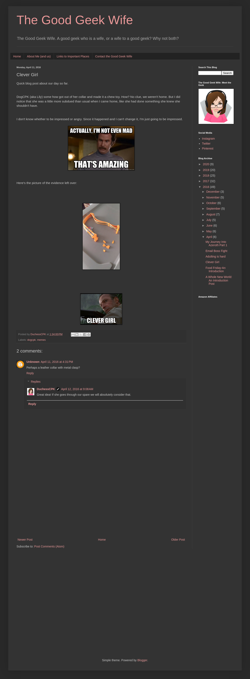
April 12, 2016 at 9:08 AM (77, 389)
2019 (206, 170)
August (211, 214)
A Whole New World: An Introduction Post (219, 280)
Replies (35, 381)
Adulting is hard (216, 256)
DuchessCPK (46, 389)
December (213, 191)
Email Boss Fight (216, 251)
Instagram (208, 138)
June (209, 225)
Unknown (32, 361)
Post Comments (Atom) (49, 546)
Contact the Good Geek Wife (113, 56)
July (209, 220)
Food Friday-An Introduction (215, 269)
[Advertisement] (101, 503)
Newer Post (25, 539)
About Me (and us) (39, 56)
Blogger (142, 660)
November (213, 197)
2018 (206, 175)
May (209, 231)
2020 (206, 164)
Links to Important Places (73, 56)
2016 (206, 187)
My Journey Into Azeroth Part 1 (216, 243)
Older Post (178, 539)
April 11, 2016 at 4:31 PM (57, 361)
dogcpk (31, 339)
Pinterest (207, 148)
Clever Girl (212, 262)
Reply (30, 373)
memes (41, 339)
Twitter (206, 143)
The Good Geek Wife (75, 20)
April (209, 237)
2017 (206, 181)
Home (17, 56)
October (211, 203)
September (213, 208)
